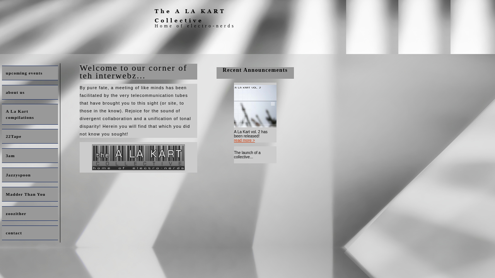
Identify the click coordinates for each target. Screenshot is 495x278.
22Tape (13, 136)
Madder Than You (26, 194)
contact (14, 233)
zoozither (16, 213)
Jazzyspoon (18, 175)
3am (10, 155)
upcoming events (24, 73)
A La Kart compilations (20, 114)
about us (15, 92)
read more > (244, 140)
